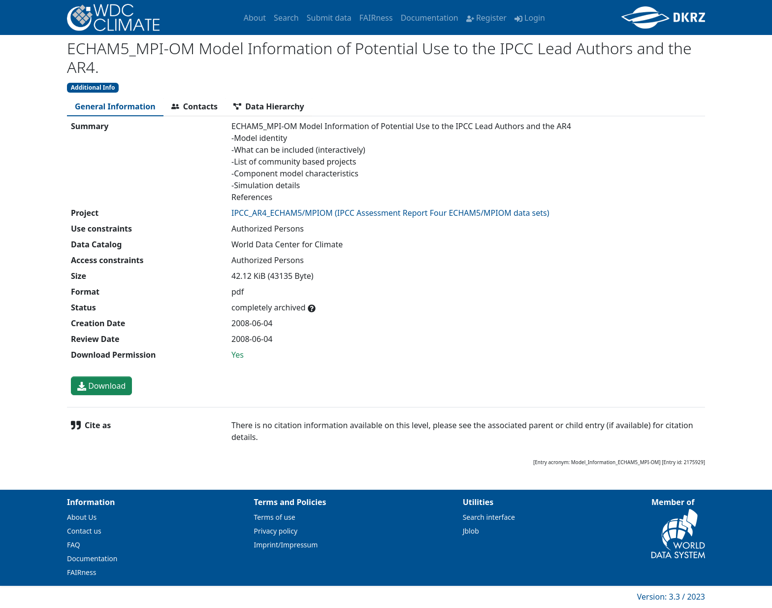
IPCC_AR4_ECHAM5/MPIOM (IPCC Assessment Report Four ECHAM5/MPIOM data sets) (390, 212)
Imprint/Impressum (286, 544)
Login (530, 17)
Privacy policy (276, 531)
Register (486, 17)
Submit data (329, 17)
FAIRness (376, 17)
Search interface (489, 517)
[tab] (115, 106)
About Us (81, 517)
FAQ (73, 544)
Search (286, 17)
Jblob (471, 531)
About (255, 17)
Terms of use (274, 517)
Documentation (429, 17)
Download (101, 385)
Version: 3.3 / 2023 (671, 596)
